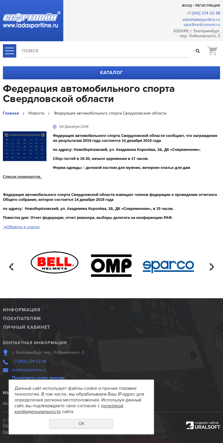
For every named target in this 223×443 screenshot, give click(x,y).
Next (211, 267)
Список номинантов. (22, 176)
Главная (11, 113)
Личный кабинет (26, 327)
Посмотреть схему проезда (38, 377)
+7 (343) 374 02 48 (203, 13)
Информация (21, 310)
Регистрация (207, 5)
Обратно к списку (21, 226)
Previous (11, 267)
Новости (36, 113)
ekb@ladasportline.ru (201, 19)
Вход (187, 5)
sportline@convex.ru (202, 24)
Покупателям (22, 318)
